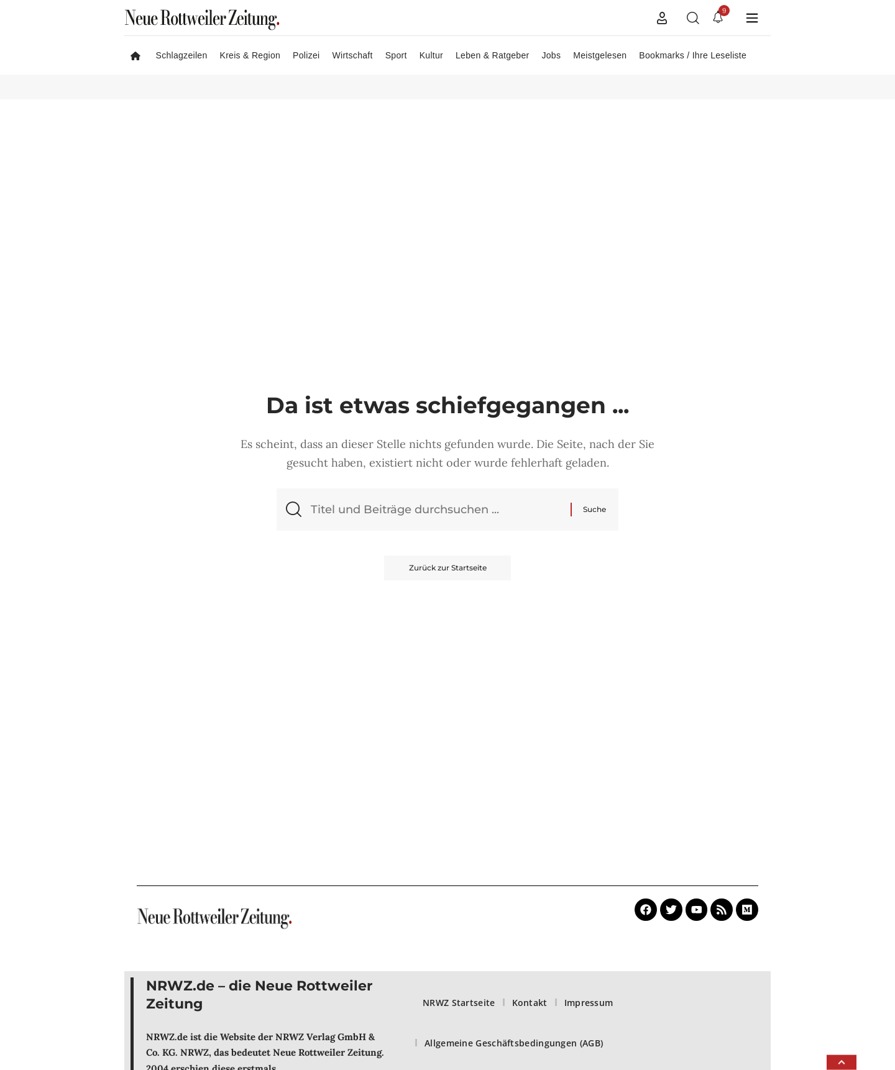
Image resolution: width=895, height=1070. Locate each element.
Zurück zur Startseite (448, 568)
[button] (662, 18)
